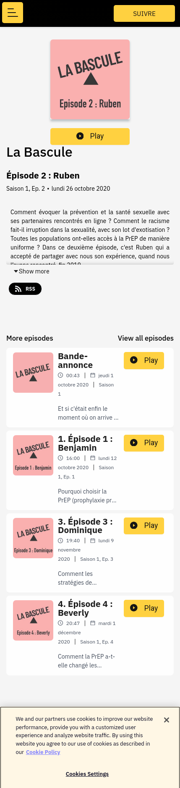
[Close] (166, 722)
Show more (31, 271)
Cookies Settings (87, 776)
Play (90, 136)
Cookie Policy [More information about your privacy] (43, 754)
